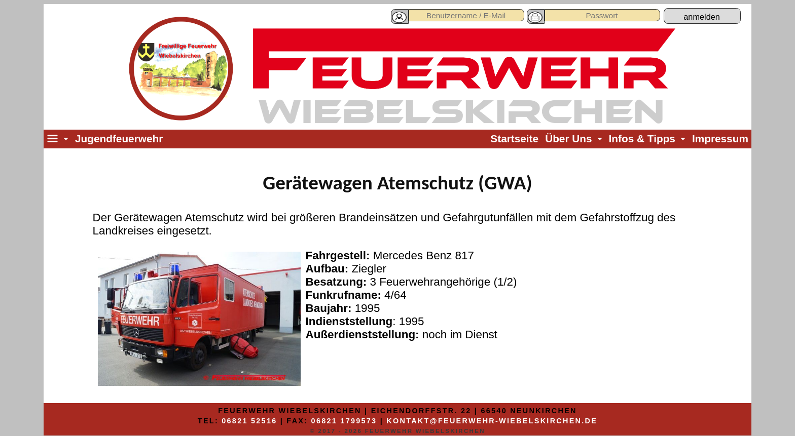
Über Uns (568, 138)
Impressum (720, 138)
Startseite (514, 138)
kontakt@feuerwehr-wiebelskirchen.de (491, 421)
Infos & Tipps (642, 138)
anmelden (701, 16)
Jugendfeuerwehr (119, 138)
